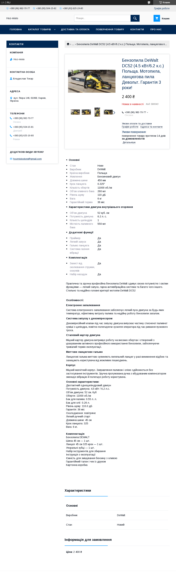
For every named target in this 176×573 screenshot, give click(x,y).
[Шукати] (135, 18)
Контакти (137, 29)
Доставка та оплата (75, 29)
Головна (16, 29)
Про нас (156, 29)
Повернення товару (110, 29)
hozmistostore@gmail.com (27, 158)
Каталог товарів (39, 29)
